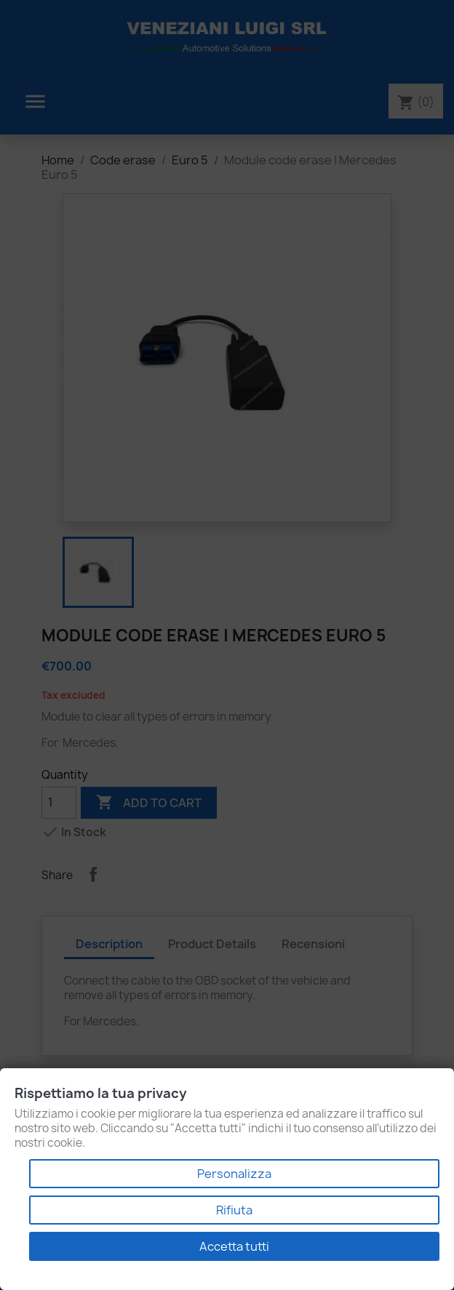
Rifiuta (234, 1210)
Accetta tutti (234, 1246)
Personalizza (234, 1174)
